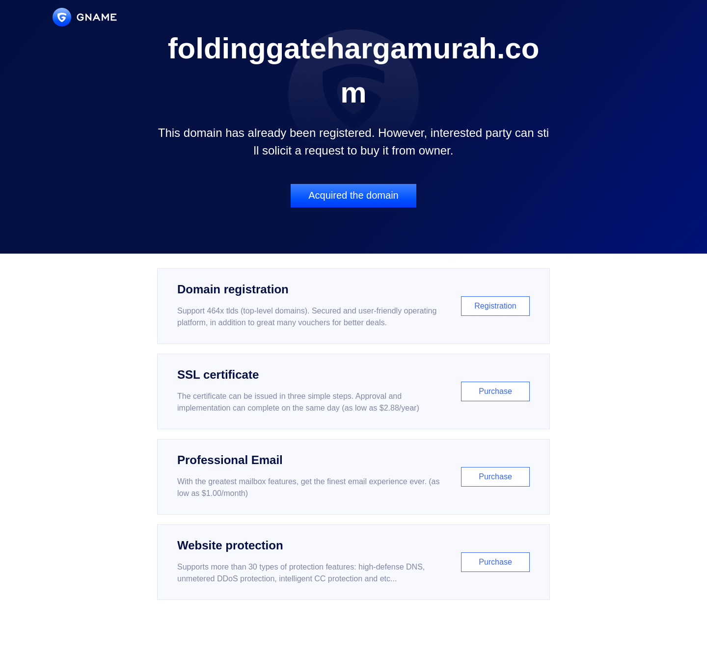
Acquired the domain (353, 195)
